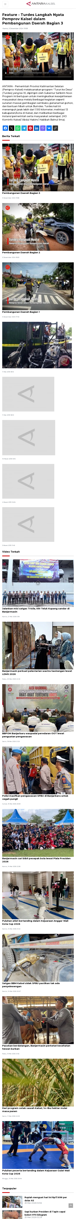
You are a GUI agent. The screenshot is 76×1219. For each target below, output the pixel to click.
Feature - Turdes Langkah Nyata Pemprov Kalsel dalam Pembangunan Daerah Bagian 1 (35, 310)
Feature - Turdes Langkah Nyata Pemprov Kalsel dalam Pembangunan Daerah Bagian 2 (35, 251)
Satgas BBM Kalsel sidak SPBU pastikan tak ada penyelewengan (31, 985)
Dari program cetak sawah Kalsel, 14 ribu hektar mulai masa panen (34, 1110)
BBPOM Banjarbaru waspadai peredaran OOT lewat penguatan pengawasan (33, 735)
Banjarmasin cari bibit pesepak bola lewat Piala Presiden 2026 (36, 860)
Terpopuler (9, 1188)
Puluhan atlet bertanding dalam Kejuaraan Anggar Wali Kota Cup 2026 (35, 922)
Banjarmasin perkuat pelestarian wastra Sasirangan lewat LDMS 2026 (37, 673)
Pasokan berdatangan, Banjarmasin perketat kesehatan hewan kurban (36, 1047)
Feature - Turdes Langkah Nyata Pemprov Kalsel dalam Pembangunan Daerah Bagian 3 (35, 191)
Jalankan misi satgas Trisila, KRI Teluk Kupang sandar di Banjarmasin (35, 610)
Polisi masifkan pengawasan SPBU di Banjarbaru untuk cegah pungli (35, 797)
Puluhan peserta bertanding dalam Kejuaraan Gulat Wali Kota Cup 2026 (36, 1172)
